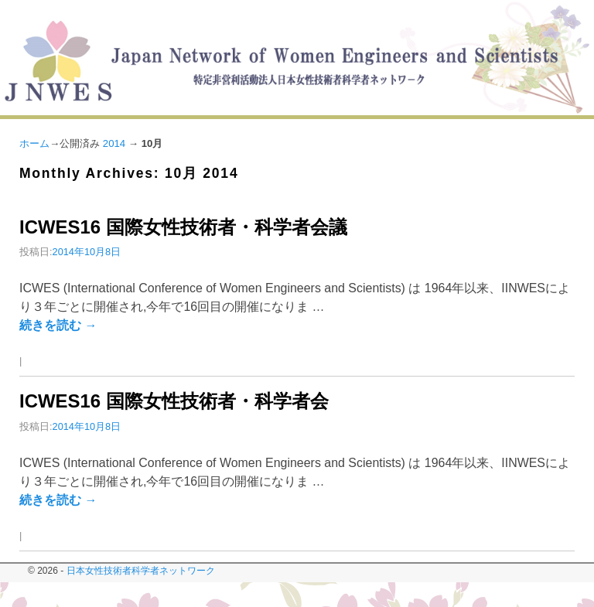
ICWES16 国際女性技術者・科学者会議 (183, 227)
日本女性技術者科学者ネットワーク (141, 570)
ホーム (34, 143)
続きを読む (58, 325)
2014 (114, 143)
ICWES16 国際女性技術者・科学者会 (174, 400)
